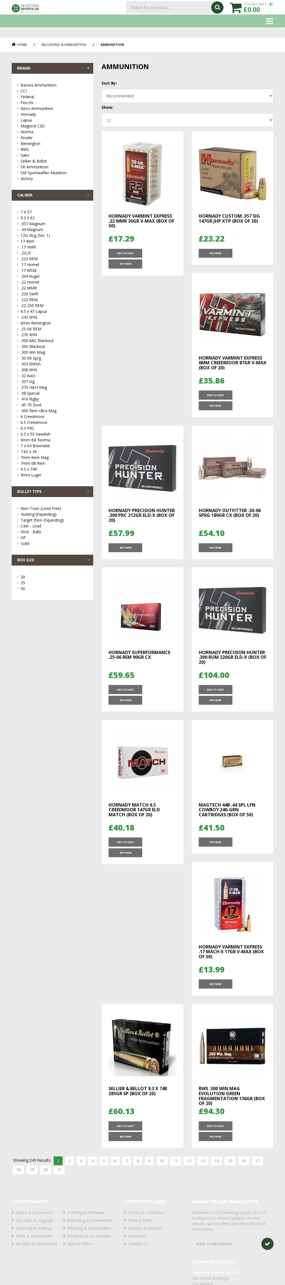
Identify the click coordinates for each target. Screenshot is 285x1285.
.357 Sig (54, 383)
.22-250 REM (54, 307)
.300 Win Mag (54, 354)
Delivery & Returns (145, 1204)
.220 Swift (54, 296)
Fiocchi (54, 103)
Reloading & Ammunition (63, 44)
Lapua (54, 121)
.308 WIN (54, 372)
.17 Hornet (54, 266)
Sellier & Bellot (54, 162)
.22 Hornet (54, 284)
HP (54, 541)
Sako (54, 156)
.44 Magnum (54, 231)
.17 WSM (54, 272)
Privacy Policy (140, 1196)
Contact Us (138, 1220)
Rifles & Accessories (34, 1212)
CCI (54, 92)
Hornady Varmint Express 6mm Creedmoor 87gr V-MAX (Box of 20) (142, 366)
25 (54, 586)
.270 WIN (54, 337)
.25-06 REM (54, 331)
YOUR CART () (258, 12)
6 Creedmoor (54, 418)
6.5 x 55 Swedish (54, 436)
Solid (54, 546)
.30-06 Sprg (54, 360)
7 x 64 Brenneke (54, 448)
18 (18, 1017)
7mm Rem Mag (54, 459)
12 (189, 1008)
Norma (54, 133)
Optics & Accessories (35, 1188)
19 (32, 1017)
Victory (54, 179)
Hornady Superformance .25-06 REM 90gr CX (230, 509)
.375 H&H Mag (54, 389)
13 (203, 1008)
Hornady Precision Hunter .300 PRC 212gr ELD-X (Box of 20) (232, 366)
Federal (54, 97)
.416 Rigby (54, 401)
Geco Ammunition (54, 109)
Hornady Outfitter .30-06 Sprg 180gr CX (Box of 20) (140, 509)
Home (19, 44)
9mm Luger (54, 477)
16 (244, 1008)
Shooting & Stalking (33, 1204)
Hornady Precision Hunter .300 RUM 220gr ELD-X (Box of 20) (142, 657)
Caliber (53, 197)
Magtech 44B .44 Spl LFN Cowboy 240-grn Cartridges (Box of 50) (137, 803)
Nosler (54, 138)
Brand (53, 69)
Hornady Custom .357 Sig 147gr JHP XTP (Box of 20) (229, 218)
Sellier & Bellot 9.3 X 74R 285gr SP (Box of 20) (138, 946)
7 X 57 (54, 214)
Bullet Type (53, 494)
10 (162, 1008)
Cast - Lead (54, 529)
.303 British (54, 366)
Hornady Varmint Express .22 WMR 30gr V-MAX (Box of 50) (141, 221)
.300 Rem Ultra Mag (54, 413)
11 (175, 1008)
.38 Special (54, 395)
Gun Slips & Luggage (34, 1196)
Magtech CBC (54, 127)
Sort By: (109, 83)
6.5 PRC (54, 430)
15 (230, 1008)
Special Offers (79, 1220)
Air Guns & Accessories (37, 1220)
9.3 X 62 (54, 220)
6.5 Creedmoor (54, 424)
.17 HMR (54, 249)
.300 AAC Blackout (54, 342)
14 (216, 1008)
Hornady (54, 115)
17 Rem (54, 243)
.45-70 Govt (54, 407)
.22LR (54, 255)
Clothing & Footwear (86, 1188)
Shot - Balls (54, 535)
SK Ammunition (54, 168)
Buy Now (158, 255)
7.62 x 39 (54, 453)
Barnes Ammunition (54, 86)
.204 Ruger (54, 278)
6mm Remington (54, 325)
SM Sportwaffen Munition (54, 173)
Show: (107, 107)
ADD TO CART (124, 255)
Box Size (53, 564)
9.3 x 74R (54, 471)
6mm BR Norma (54, 442)
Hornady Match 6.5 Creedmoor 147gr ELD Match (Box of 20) (224, 657)
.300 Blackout (54, 348)
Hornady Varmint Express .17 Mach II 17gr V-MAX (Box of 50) (231, 803)
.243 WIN (54, 319)
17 (257, 1008)
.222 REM (54, 301)
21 (59, 1017)
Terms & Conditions (146, 1188)
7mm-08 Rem (54, 465)
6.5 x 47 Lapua (54, 313)
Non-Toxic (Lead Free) (54, 511)
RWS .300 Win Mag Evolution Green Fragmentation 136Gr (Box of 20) (232, 951)
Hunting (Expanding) (54, 517)
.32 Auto (54, 377)
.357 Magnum (54, 226)
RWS (54, 150)
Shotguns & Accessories (89, 1212)
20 (54, 581)
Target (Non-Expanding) (54, 523)
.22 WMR (54, 290)
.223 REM (54, 261)
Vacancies (137, 1212)
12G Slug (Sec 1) (54, 237)
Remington (54, 144)
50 (54, 592)
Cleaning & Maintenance (89, 1204)
